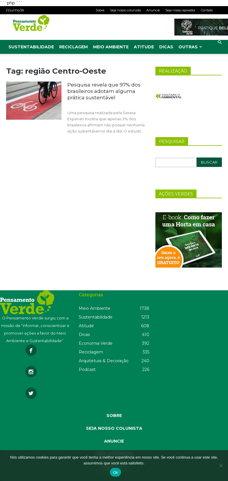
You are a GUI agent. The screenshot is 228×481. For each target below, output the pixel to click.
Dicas (166, 46)
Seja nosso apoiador (180, 10)
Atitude (144, 46)
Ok (115, 472)
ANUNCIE (114, 441)
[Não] (221, 465)
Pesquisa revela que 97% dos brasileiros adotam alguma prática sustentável (104, 91)
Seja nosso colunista (125, 10)
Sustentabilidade (31, 46)
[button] (220, 42)
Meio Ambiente (111, 46)
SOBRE (114, 415)
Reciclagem (73, 46)
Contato (207, 10)
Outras (190, 46)
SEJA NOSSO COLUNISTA (114, 428)
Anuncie (153, 10)
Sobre (100, 10)
